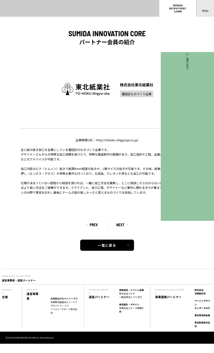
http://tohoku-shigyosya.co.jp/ (117, 140)
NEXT (120, 225)
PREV (94, 225)
